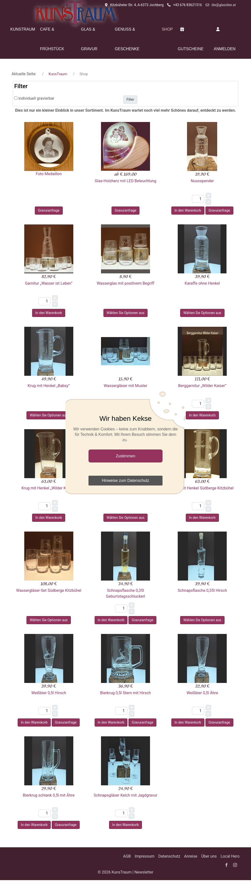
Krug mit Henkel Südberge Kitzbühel (202, 488)
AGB (127, 856)
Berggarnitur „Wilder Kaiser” (202, 385)
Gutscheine (190, 39)
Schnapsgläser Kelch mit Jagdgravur (125, 795)
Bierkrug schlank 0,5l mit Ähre (49, 795)
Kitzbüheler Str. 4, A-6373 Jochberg (136, 5)
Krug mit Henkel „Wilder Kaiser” (48, 488)
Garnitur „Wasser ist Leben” (48, 283)
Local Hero (230, 856)
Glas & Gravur (89, 39)
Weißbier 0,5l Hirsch (48, 693)
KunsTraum (22, 29)
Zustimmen (125, 456)
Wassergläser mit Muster (125, 385)
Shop (167, 29)
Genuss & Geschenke (127, 39)
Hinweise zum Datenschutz (125, 480)
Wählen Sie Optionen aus (126, 313)
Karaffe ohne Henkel (202, 283)
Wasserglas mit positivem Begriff (125, 283)
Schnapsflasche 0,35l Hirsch (202, 590)
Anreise (190, 856)
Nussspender (202, 181)
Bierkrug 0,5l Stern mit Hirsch (125, 693)
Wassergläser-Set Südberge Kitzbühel (48, 590)
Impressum (145, 856)
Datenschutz (169, 856)
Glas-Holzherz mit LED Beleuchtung (125, 181)
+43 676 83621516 (187, 5)
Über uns (209, 856)
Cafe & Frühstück (52, 39)
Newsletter (143, 872)
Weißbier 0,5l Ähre (202, 693)
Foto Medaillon (49, 173)
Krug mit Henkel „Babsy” (49, 385)
